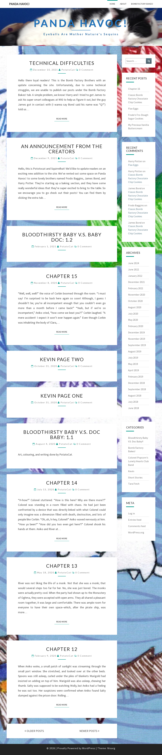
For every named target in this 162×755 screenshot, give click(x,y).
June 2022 (133, 269)
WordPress (88, 748)
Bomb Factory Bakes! (142, 3)
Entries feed (134, 519)
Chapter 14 (61, 483)
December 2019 (136, 332)
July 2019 (133, 357)
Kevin (131, 471)
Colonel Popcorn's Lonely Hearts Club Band (138, 461)
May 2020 (133, 319)
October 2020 (135, 301)
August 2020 (134, 307)
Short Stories (135, 477)
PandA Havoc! (19, 4)
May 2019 (133, 363)
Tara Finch (133, 483)
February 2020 (135, 326)
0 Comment (86, 69)
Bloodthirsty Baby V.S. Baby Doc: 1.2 (62, 237)
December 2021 (136, 282)
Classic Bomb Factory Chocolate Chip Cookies (138, 98)
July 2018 (133, 401)
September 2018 (137, 389)
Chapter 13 (61, 566)
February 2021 (135, 288)
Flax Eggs (133, 108)
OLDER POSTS (34, 731)
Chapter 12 (61, 649)
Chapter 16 (134, 88)
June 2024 (133, 263)
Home (112, 3)
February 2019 (135, 376)
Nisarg (111, 748)
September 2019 (137, 345)
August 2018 (134, 395)
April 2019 (133, 370)
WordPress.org (136, 532)
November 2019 (136, 338)
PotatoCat (68, 69)
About (123, 3)
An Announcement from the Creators (62, 148)
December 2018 (136, 382)
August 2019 (134, 351)
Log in (131, 513)
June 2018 (133, 408)
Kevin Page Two (62, 359)
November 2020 (136, 294)
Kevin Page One (61, 396)
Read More (62, 118)
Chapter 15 (61, 276)
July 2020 (133, 313)
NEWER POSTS (89, 731)
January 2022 (135, 275)
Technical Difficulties (61, 63)
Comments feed (137, 526)
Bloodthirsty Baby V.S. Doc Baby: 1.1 (61, 434)
